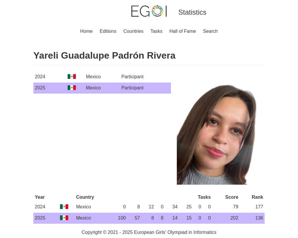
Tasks (156, 31)
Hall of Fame (182, 31)
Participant (132, 76)
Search (210, 31)
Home (86, 31)
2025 (40, 87)
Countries (133, 31)
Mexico (93, 76)
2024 (40, 76)
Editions (108, 31)
